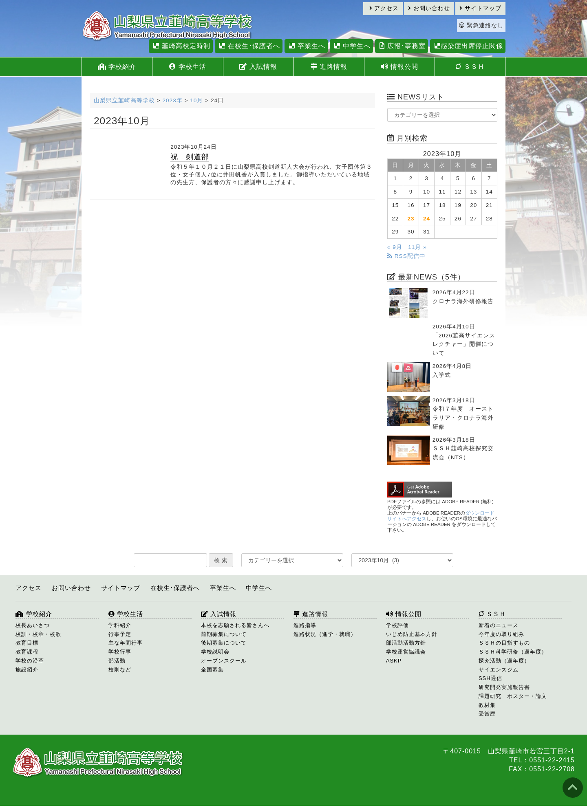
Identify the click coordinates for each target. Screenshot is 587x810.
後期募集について (224, 643)
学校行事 (119, 652)
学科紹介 (119, 625)
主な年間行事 (125, 643)
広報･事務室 (401, 45)
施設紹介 (26, 670)
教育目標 (26, 643)
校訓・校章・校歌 (38, 634)
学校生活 (187, 66)
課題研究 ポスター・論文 (513, 696)
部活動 (117, 661)
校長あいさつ (32, 625)
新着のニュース (499, 625)
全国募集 (212, 670)
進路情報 (329, 66)
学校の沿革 (29, 661)
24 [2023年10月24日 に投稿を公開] (426, 219)
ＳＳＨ (469, 66)
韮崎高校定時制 (180, 45)
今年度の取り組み (501, 634)
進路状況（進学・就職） (325, 634)
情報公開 (399, 66)
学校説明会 (215, 652)
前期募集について (224, 634)
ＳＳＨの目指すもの (504, 643)
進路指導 (305, 625)
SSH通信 (490, 678)
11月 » (417, 247)
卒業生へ (306, 45)
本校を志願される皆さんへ (235, 625)
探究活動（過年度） (504, 661)
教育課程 (26, 652)
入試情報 (258, 66)
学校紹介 (117, 66)
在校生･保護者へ (248, 45)
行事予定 (119, 634)
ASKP (394, 661)
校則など (119, 670)
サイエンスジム (499, 670)
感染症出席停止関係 (468, 45)
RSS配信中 (406, 256)
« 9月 (394, 247)
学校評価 (397, 625)
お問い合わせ (429, 8)
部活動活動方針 (406, 643)
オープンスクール (224, 661)
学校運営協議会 (406, 652)
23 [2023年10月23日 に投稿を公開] (411, 219)
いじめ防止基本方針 (411, 634)
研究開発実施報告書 (504, 687)
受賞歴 (487, 714)
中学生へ (351, 45)
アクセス (384, 8)
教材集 (487, 705)
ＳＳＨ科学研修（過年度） (513, 652)
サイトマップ (480, 8)
